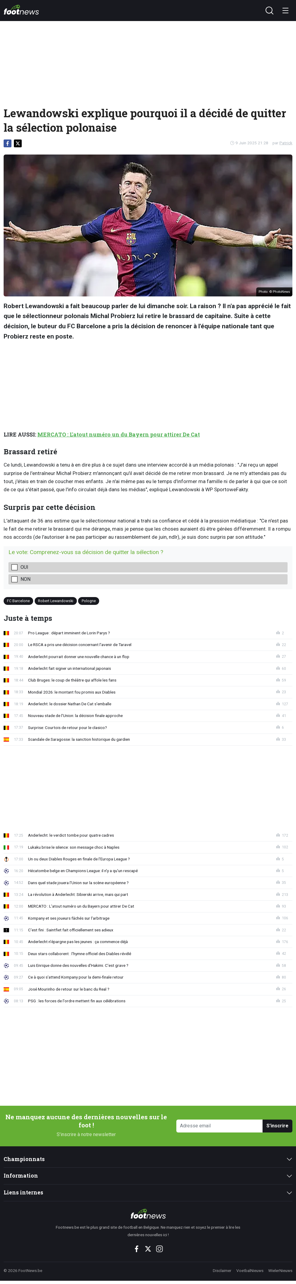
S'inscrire (277, 1126)
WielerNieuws (280, 1270)
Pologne (89, 601)
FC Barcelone (18, 601)
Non (25, 579)
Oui (24, 567)
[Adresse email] (219, 1126)
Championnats (24, 1159)
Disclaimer (222, 1270)
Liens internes (23, 1192)
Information (21, 1175)
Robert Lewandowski (55, 601)
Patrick (285, 142)
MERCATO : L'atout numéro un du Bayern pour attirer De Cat (118, 434)
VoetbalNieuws (249, 1270)
